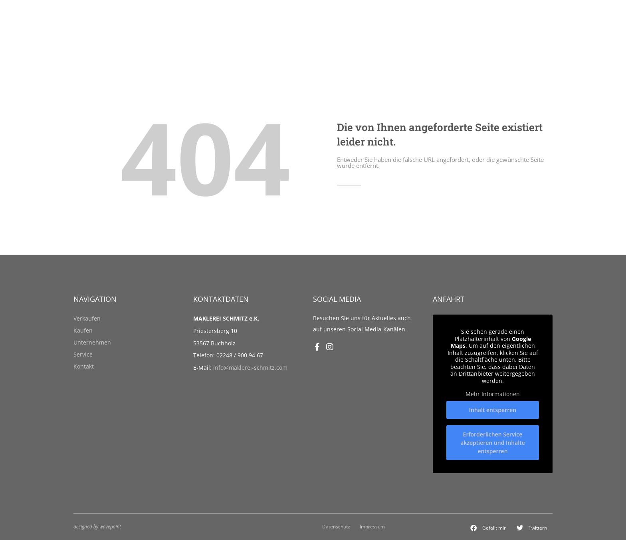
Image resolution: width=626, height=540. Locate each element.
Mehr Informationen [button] (493, 394)
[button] (488, 528)
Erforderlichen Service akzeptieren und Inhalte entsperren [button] (492, 442)
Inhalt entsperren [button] (492, 409)
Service (83, 354)
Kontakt (83, 366)
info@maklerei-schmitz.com (250, 367)
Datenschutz (336, 526)
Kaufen (83, 330)
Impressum (372, 526)
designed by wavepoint (97, 526)
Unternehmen (92, 342)
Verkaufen (87, 318)
